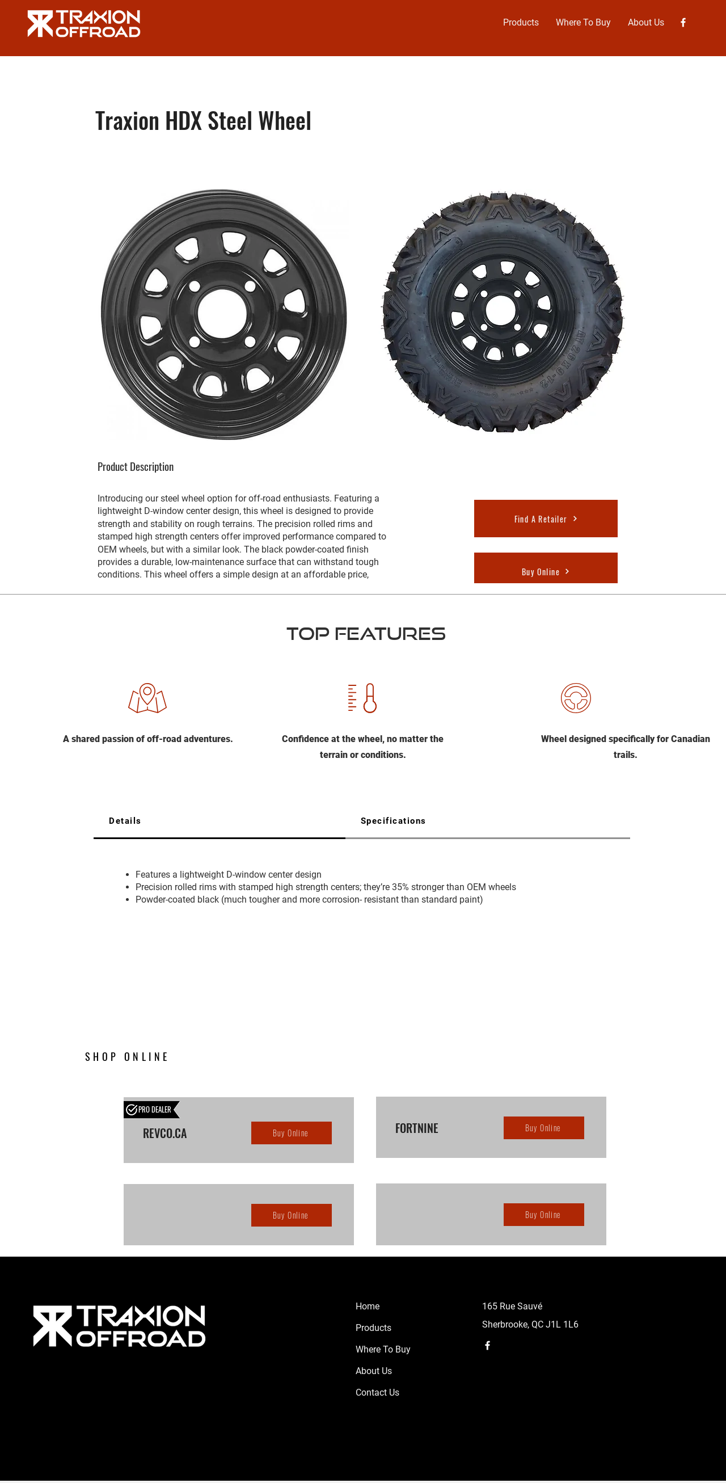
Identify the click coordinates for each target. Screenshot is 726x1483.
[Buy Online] (546, 571)
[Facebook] (683, 22)
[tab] (219, 821)
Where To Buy (383, 1349)
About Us (374, 1371)
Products (373, 1327)
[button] (521, 22)
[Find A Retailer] (546, 518)
